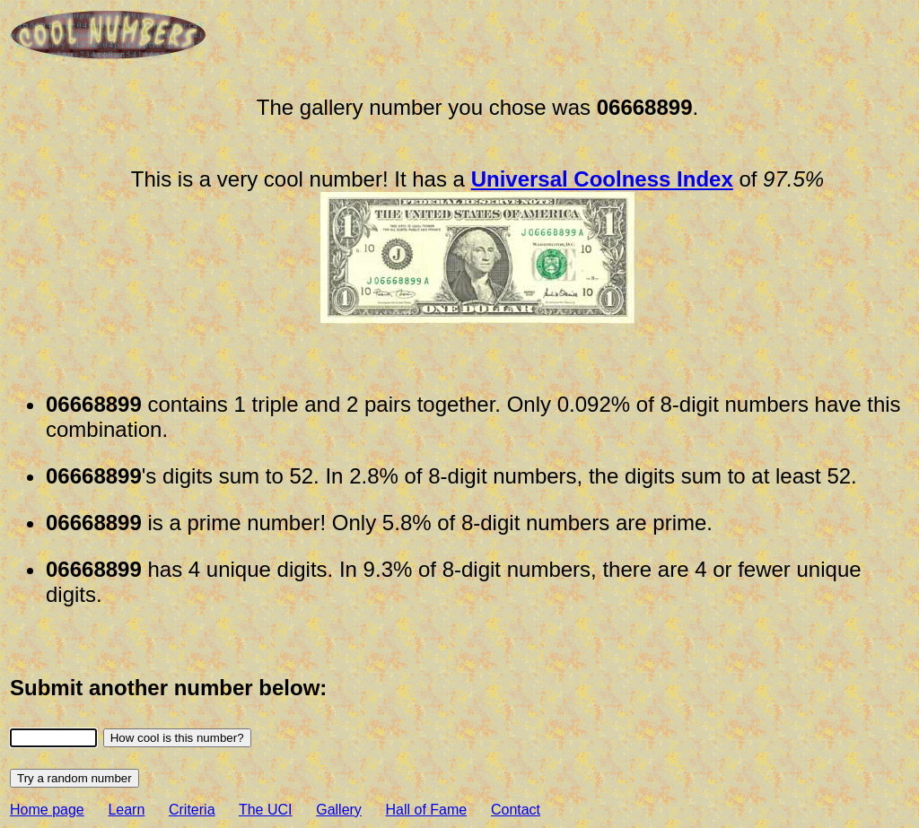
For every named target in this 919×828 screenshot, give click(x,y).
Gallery (339, 809)
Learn (126, 809)
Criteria (192, 809)
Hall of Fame (427, 809)
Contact (515, 809)
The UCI (266, 809)
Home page (47, 809)
